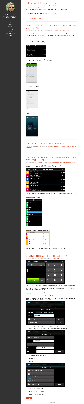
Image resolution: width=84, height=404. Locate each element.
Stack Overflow (10, 30)
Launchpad (10, 28)
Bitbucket (10, 26)
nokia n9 (64, 146)
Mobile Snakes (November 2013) (33, 18)
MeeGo (39, 146)
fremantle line (52, 5)
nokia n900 (62, 162)
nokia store (74, 146)
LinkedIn (10, 37)
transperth (72, 162)
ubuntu (67, 30)
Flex (55, 403)
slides (37, 7)
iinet (50, 258)
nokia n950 (69, 146)
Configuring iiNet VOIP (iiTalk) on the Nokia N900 (48, 255)
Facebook (10, 35)
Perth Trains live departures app (35, 150)
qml (30, 7)
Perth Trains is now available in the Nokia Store (47, 143)
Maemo (40, 162)
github (37, 38)
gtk (55, 162)
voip (61, 258)
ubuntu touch (41, 7)
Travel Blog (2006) (10, 33)
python (27, 7)
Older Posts (29, 397)
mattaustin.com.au (10, 21)
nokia (62, 146)
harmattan (57, 5)
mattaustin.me (10, 14)
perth (65, 162)
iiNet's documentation (41, 299)
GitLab (10, 24)
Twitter (10, 39)
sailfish (34, 7)
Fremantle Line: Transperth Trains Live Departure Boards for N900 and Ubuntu (51, 158)
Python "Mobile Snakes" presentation (42, 3)
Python (42, 5)
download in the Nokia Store (67, 150)
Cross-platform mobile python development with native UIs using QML (51, 26)
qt (31, 7)
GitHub (10, 22)
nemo (68, 5)
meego (64, 5)
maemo (61, 5)
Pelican (51, 403)
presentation (72, 5)
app (48, 146)
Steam (10, 31)
